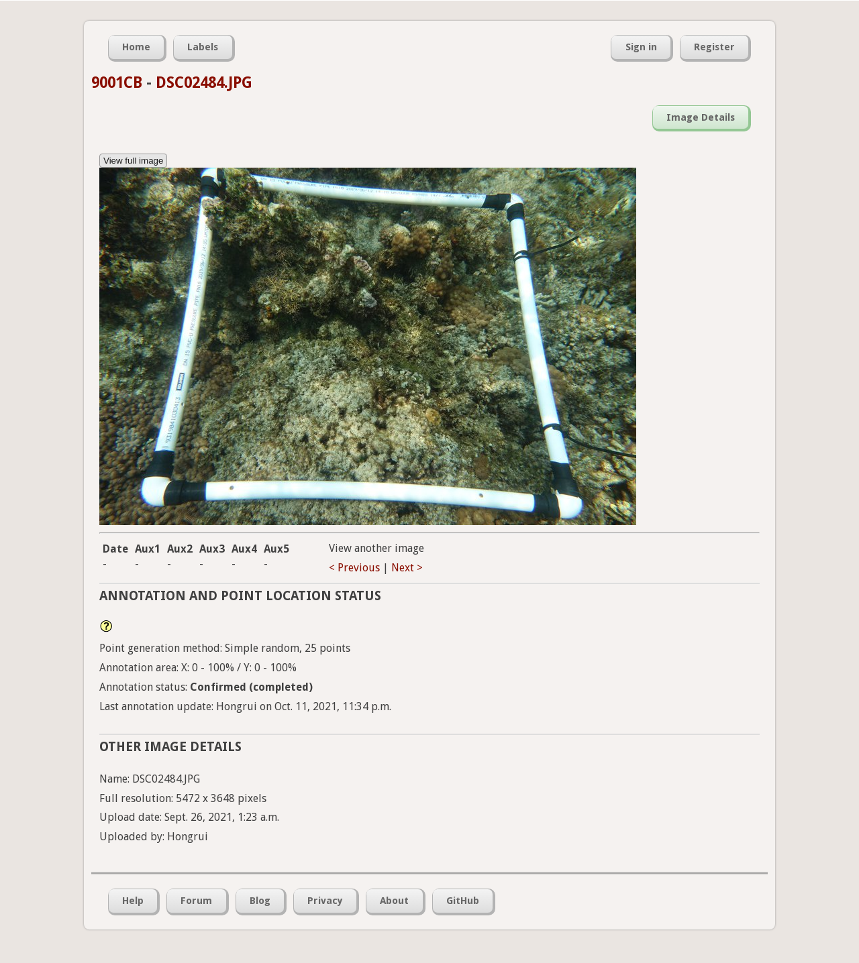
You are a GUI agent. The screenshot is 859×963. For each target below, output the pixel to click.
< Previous (354, 567)
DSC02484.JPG (204, 82)
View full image (133, 161)
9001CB (116, 82)
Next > (407, 567)
